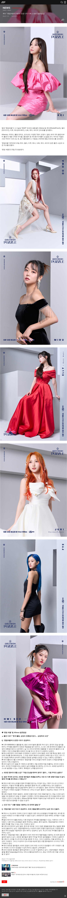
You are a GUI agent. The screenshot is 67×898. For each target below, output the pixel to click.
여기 (40, 891)
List (4, 881)
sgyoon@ (12, 859)
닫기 (65, 896)
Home (4, 10)
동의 (5, 895)
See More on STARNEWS (57, 881)
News (9, 10)
